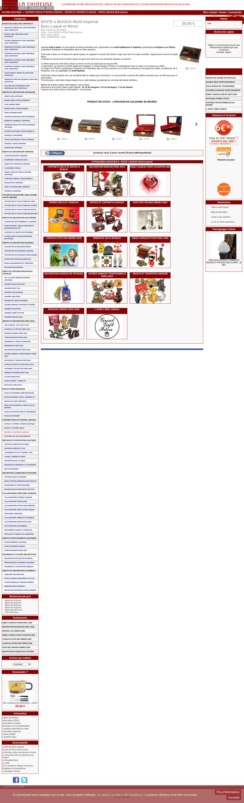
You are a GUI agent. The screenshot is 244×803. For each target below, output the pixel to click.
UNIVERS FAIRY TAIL (12, 288)
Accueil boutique (11, 12)
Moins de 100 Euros (13, 610)
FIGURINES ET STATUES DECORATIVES (19, 554)
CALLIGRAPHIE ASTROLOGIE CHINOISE (19, 505)
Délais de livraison (10, 718)
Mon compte (210, 12)
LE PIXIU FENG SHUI (12, 377)
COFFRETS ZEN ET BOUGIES (15, 477)
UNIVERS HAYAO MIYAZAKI (14, 284)
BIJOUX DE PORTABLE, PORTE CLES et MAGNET (19, 406)
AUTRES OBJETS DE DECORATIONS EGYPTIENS (18, 237)
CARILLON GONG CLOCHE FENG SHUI (19, 364)
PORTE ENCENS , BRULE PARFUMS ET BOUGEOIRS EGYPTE (19, 227)
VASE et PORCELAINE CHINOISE (16, 187)
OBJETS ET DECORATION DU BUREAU (18, 571)
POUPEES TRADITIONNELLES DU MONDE (220, 104)
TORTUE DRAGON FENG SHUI (15, 337)
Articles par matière (20, 658)
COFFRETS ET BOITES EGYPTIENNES (18, 232)
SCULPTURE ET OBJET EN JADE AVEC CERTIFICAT (19, 74)
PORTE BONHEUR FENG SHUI (15, 550)
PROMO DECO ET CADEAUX (64, 202)
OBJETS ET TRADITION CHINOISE (150, 273)
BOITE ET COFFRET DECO (14, 428)
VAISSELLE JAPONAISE (13, 135)
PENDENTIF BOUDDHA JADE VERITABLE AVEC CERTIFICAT (19, 48)
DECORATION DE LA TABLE (14, 461)
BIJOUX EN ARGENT (12, 416)
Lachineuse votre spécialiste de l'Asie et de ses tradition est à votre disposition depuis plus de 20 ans (126, 4)
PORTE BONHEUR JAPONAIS (15, 542)
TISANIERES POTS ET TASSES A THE (18, 452)
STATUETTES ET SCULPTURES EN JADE (19, 201)
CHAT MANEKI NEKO (12, 104)
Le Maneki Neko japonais (13, 747)
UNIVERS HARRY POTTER (14, 313)
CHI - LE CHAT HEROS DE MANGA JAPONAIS (17, 279)
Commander (235, 12)
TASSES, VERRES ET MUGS (14, 456)
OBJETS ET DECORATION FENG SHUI (18, 321)
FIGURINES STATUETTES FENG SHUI (18, 368)
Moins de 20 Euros (13, 603)
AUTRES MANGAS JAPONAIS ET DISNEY (19, 305)
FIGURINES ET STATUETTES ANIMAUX (18, 567)
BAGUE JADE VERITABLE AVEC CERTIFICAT (16, 35)
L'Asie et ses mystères (221, 217)
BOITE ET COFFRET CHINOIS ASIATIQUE (19, 424)
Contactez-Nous (9, 737)
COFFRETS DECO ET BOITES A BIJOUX (43, 12)
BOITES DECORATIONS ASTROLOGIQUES (20, 590)
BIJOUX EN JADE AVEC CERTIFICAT (17, 24)
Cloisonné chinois (12, 168)
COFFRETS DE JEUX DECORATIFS (17, 436)
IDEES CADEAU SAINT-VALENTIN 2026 (150, 167)
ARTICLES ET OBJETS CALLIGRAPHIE (18, 534)
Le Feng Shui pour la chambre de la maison (17, 756)
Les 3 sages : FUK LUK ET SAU (16, 325)
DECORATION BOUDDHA (13, 267)
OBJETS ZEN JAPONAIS (13, 96)
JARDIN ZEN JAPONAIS (13, 148)
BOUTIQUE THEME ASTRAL (218, 98)
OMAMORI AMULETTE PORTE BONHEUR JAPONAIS (19, 126)
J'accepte (234, 797)
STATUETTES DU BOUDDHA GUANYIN (18, 251)
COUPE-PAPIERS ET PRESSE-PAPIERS (19, 582)
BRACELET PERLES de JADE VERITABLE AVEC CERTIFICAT (20, 29)
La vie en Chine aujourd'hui (223, 222)
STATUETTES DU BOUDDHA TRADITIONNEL (21, 255)
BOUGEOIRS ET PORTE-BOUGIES (17, 485)
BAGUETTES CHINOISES (13, 183)
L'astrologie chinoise (11, 771)
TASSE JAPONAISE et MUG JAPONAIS (19, 139)
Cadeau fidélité (8, 734)
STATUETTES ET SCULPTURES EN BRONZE (21, 214)
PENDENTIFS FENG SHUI (13, 345)
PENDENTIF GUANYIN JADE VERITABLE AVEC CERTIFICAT (19, 61)
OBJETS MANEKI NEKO (13, 113)
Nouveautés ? (20, 672)
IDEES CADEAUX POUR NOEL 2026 (150, 238)
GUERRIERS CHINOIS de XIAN (15, 160)
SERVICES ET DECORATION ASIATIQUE (19, 440)
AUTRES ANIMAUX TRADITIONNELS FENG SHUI (107, 274)
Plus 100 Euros (11, 612)
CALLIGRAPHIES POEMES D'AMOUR (18, 497)
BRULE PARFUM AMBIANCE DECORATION (20, 481)
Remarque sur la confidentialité (15, 726)
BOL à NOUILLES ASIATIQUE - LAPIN (20, 703)
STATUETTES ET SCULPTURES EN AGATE (20, 209)
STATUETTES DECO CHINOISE (15, 156)
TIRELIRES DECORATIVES (14, 574)
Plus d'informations (228, 792)
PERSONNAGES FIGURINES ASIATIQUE (19, 562)
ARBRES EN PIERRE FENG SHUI (16, 373)
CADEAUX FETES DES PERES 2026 (17, 643)
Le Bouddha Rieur (10, 760)
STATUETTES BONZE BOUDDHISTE (17, 259)
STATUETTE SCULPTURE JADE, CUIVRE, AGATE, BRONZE (19, 196)
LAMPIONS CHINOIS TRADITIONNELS (18, 179)
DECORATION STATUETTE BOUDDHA (18, 558)
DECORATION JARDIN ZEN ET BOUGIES (19, 473)
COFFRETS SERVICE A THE (14, 448)
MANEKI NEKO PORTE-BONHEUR (17, 100)
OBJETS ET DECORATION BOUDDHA (18, 243)
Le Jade (5, 763)
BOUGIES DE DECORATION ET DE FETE (19, 489)
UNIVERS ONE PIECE (12, 296)
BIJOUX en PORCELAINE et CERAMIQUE (20, 412)
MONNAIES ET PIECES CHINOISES (17, 341)
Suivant (196, 124)
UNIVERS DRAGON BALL (13, 317)
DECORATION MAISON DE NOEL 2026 (18, 627)
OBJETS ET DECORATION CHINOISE (17, 152)
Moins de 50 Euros (13, 607)
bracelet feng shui (13, 385)
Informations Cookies (11, 723)
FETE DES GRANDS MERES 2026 (150, 202)
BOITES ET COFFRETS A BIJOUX (80, 12)
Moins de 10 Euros (13, 600)
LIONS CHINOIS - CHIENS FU (15, 381)
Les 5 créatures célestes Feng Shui (17, 766)
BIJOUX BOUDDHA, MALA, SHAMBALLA (19, 397)
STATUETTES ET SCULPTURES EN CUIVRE (20, 205)
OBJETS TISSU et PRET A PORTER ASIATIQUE (17, 173)
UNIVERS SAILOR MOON (13, 292)
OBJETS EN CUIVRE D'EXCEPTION (221, 78)
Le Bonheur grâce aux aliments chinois (19, 752)
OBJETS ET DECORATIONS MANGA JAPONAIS (17, 272)
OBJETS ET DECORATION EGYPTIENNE (19, 218)
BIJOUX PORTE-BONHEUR (13, 389)
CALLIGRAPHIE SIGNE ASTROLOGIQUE (19, 510)
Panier (223, 12)
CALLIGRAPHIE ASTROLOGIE (15, 501)
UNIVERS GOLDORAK (12, 309)
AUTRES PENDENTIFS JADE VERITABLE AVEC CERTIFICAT (19, 42)
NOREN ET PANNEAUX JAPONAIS (17, 121)
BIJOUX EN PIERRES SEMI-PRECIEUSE (19, 393)
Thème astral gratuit (219, 207)
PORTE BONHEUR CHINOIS (14, 546)
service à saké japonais (15, 143)
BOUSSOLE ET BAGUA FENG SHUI (17, 360)
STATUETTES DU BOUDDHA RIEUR (17, 247)
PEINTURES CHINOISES (13, 513)
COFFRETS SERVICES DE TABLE (16, 444)
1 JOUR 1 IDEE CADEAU (107, 309)
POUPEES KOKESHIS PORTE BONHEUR (19, 116)
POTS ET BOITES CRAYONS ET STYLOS (19, 578)
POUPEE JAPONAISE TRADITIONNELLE (19, 131)
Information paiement (11, 731)
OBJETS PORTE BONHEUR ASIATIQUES (19, 538)
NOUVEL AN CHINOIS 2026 (13, 631)
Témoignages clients (224, 229)
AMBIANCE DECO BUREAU (107, 238)
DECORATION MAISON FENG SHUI (107, 167)
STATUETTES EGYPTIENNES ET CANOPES (20, 222)
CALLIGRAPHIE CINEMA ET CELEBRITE (19, 518)
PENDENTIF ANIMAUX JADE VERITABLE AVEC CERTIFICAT (19, 68)
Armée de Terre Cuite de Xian (15, 750)
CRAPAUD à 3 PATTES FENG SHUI (17, 329)
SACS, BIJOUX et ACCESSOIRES (220, 86)
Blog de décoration (219, 212)
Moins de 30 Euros (13, 605)
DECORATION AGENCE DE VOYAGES (64, 273)
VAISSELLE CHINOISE (12, 191)
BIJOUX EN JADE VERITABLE (15, 401)
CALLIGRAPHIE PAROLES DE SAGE (17, 522)
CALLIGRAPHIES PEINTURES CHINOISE (19, 493)
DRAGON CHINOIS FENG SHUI (64, 309)
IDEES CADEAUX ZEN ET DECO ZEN (221, 94)
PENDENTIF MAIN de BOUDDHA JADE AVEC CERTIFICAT (21, 80)
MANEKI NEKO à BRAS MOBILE (16, 108)
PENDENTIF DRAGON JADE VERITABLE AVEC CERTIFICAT (19, 55)
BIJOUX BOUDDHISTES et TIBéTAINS (18, 263)
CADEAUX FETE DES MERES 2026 (63, 238)
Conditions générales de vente (15, 729)
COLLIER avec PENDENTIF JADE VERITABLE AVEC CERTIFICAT (17, 87)
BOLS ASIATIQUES (11, 469)
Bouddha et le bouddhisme (14, 768)
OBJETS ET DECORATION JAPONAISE (18, 92)
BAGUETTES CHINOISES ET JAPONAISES (20, 465)
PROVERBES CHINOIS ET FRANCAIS (18, 530)
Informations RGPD (10, 720)
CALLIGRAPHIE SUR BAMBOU (15, 526)
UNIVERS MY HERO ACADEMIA (16, 300)
